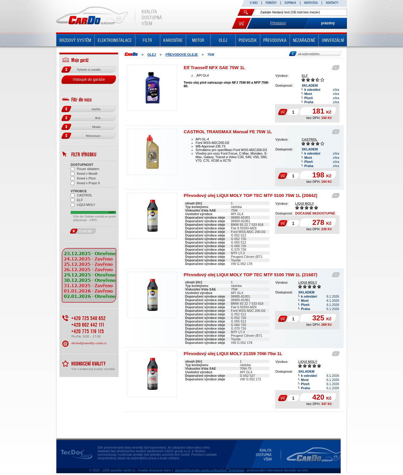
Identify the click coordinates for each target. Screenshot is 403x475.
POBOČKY (271, 3)
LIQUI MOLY (304, 203)
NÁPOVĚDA (311, 3)
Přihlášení (278, 23)
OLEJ (223, 40)
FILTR (147, 40)
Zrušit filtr (81, 231)
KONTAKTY (332, 3)
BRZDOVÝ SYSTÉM (75, 40)
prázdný (328, 23)
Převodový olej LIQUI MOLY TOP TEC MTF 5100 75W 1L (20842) (250, 195)
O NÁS (254, 3)
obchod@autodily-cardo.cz (89, 343)
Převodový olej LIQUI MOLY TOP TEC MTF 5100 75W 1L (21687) (250, 274)
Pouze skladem (85, 169)
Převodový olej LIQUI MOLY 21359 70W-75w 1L (233, 353)
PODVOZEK (248, 40)
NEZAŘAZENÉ (304, 40)
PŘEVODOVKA (274, 40)
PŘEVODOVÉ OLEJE (182, 54)
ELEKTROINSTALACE (115, 40)
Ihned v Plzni (83, 178)
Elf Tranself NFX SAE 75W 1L (214, 67)
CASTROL (309, 139)
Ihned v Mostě (84, 174)
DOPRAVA (290, 3)
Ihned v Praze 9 (85, 183)
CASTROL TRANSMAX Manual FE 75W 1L (228, 131)
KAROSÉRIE (173, 40)
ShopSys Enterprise (228, 470)
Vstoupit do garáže (89, 79)
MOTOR (198, 40)
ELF (305, 75)
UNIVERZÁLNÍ (333, 40)
